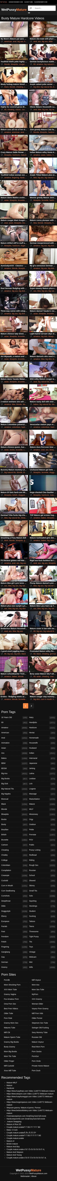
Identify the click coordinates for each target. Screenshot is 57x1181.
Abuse (34, 1176)
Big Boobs (14, 778)
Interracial (42, 758)
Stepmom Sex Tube (40, 1023)
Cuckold (14, 880)
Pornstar (42, 834)
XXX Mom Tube (10, 989)
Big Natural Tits (14, 789)
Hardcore (42, 727)
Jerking (42, 768)
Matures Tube (9, 1028)
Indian (42, 753)
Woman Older (37, 1004)
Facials (14, 926)
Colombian (14, 865)
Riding (42, 860)
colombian (16, 427)
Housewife (42, 743)
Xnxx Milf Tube (10, 1070)
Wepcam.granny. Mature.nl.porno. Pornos (24, 1108)
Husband (42, 748)
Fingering (14, 947)
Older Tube (8, 1013)
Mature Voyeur (38, 1042)
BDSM (14, 768)
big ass (20, 41)
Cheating (14, 850)
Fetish (14, 942)
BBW (14, 763)
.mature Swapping (14, 1121)
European (14, 921)
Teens (42, 926)
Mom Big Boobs (10, 1051)
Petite (42, 829)
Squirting (42, 901)
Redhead (42, 855)
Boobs (14, 819)
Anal (14, 738)
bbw (39, 109)
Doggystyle (14, 911)
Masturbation (42, 799)
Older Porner (37, 1018)
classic (18, 109)
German (14, 962)
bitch (6, 540)
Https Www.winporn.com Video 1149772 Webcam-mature (30, 1094)
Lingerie (42, 789)
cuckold (25, 109)
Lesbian (42, 778)
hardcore (51, 132)
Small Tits (42, 891)
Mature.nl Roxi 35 (14, 1124)
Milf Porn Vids (37, 1013)
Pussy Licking (42, 850)
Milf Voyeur (36, 980)
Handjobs (42, 722)
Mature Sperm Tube (12, 1037)
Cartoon (14, 845)
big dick (36, 87)
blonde (7, 64)
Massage (42, 794)
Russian (42, 870)
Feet (14, 931)
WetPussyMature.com (38, 1173)
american (8, 41)
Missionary (42, 814)
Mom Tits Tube (10, 1056)
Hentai (42, 732)
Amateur (14, 727)
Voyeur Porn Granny (40, 1009)
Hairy (42, 717)
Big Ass (14, 773)
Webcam (42, 957)
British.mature (12, 1144)
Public (42, 845)
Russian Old (37, 1037)
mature (24, 155)
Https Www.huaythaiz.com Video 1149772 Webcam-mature (31, 1091)
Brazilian (14, 829)
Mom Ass (35, 985)
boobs (12, 450)
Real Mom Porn (38, 1047)
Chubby (14, 855)
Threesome (42, 931)
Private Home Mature (40, 1066)
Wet (42, 962)
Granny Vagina (10, 994)
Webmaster (25, 1176)
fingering (15, 178)
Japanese (42, 763)
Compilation (14, 870)
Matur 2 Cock (12, 1130)
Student (42, 911)
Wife (42, 967)
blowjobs (14, 64)
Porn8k (7, 980)
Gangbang (14, 952)
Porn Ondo (36, 1061)
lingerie (24, 246)
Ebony (14, 916)
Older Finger (9, 1061)
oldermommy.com (40, 2)
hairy (28, 200)
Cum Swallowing (14, 891)
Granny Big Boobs (11, 1042)
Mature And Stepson (15, 1152)
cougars (22, 64)
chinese (27, 450)
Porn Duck (36, 1070)
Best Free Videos (11, 1009)
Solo (42, 896)
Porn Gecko (37, 1051)
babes (48, 155)
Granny (14, 967)
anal (14, 41)
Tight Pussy (42, 936)
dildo (51, 41)
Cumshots (14, 896)
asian (43, 155)
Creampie (14, 875)
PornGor (35, 1056)
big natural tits (50, 64)
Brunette (14, 840)
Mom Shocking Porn (12, 985)
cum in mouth (46, 699)
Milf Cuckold (9, 1066)
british (14, 495)
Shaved (42, 880)
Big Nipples (14, 794)
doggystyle (22, 495)
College (14, 860)
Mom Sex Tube (38, 989)
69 (34, 64)
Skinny (42, 885)
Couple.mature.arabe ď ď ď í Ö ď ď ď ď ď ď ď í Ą (26, 1158)
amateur (40, 64)
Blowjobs (14, 814)
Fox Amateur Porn (11, 999)
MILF (42, 809)
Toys (42, 947)
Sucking (42, 916)
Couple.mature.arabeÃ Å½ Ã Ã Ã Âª (21, 1133)
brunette (21, 200)
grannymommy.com (16, 2)
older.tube (28, 2)
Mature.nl (10, 1141)
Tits (42, 942)
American (14, 732)
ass (39, 41)
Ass (14, 753)
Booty (14, 824)
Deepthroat (14, 901)
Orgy (42, 819)
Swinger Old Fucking (40, 1028)
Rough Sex (42, 865)
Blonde (14, 809)
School (42, 875)
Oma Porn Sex (10, 1004)
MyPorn (35, 994)
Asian (14, 748)
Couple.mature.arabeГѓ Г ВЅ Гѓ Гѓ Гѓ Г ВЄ (24, 1135)
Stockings (42, 906)
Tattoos (42, 921)
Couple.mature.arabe (15, 1138)
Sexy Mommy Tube (40, 1032)
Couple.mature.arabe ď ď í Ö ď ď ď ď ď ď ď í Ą (25, 1149)
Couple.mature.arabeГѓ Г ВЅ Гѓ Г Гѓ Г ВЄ (23, 1127)
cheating (19, 87)
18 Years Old (14, 717)
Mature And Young (14, 1155)
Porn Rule (8, 1018)
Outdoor (42, 824)
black (6, 87)
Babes (14, 758)
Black (14, 804)
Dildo (14, 906)
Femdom (14, 936)
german (53, 654)
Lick (42, 783)
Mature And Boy (13, 1147)
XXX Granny (37, 999)
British (14, 834)
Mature (42, 804)
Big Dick (14, 783)
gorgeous (28, 540)
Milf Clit (7, 1032)
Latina (42, 773)
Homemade (42, 738)
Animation (14, 743)
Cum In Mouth (14, 885)
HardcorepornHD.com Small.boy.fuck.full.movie (26, 1119)
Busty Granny (9, 1047)
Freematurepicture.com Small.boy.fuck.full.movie (26, 1116)
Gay (14, 957)
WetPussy (14, 9)
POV (42, 840)
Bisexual (14, 799)
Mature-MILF (12, 1083)
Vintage (42, 952)
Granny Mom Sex (11, 1023)
